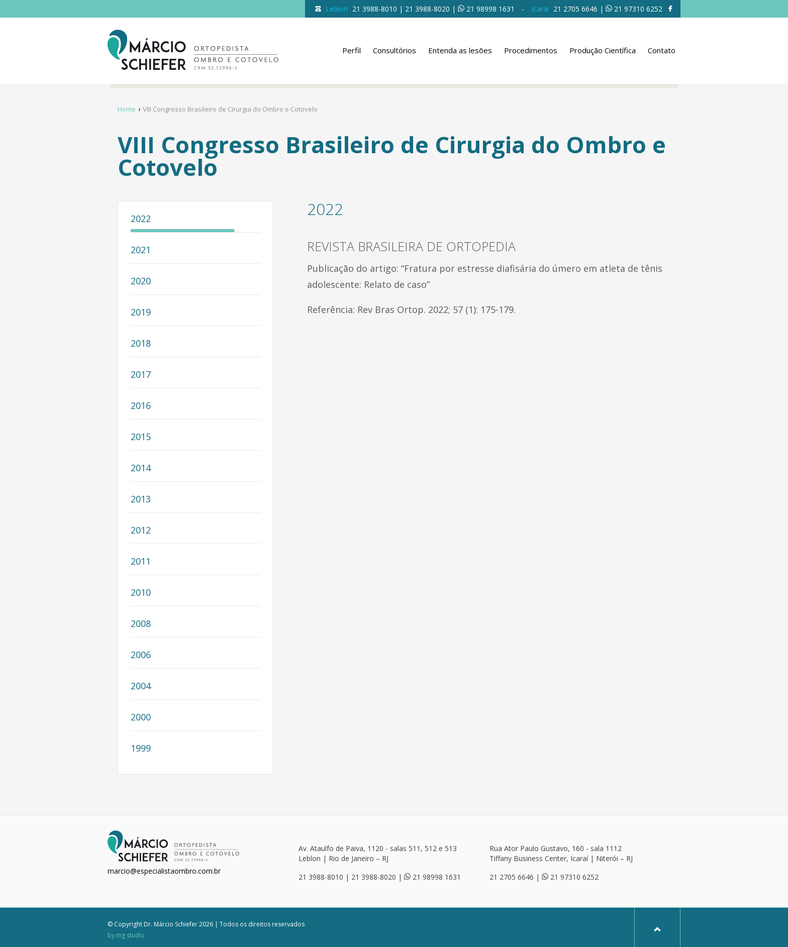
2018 (141, 344)
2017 (141, 375)
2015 (141, 437)
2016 (141, 406)
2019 (141, 312)
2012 (141, 530)
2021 (141, 250)
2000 (141, 717)
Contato (661, 50)
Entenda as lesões (460, 50)
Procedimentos (530, 50)
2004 (141, 686)
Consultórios (394, 50)
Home (127, 109)
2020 (141, 281)
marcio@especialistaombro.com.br (164, 871)
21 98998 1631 (490, 9)
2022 (141, 219)
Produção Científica (602, 50)
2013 (141, 499)
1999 (141, 749)
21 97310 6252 (638, 9)
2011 (141, 562)
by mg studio (126, 935)
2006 (141, 655)
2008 (141, 624)
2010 (141, 593)
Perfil (351, 50)
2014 (141, 468)
